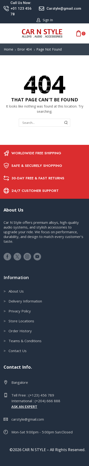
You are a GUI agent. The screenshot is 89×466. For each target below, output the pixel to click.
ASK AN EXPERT (24, 406)
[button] (44, 20)
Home (8, 49)
